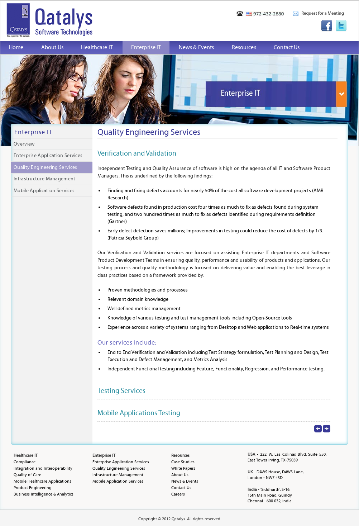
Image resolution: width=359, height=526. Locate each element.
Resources (244, 47)
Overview (24, 144)
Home (16, 47)
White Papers (183, 468)
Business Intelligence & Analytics (43, 494)
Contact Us (287, 47)
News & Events (196, 47)
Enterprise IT (146, 47)
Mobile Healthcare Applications (42, 481)
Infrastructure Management (45, 179)
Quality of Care (27, 474)
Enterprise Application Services (48, 155)
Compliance (24, 461)
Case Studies (183, 461)
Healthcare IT (97, 47)
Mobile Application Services (44, 191)
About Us (52, 47)
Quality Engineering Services (45, 167)
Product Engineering (33, 487)
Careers (178, 494)
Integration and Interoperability (43, 468)
